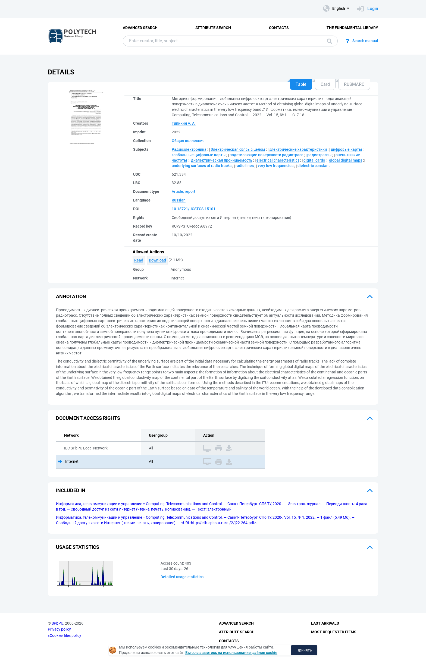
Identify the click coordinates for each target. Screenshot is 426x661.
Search (329, 41)
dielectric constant (313, 165)
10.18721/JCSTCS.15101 (193, 209)
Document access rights (88, 418)
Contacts (279, 28)
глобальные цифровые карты (198, 155)
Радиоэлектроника (189, 149)
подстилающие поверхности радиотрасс (266, 155)
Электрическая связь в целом (238, 149)
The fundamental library (352, 28)
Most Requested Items (333, 632)
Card (325, 84)
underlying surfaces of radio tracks (201, 165)
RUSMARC (354, 84)
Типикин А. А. (184, 123)
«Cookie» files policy (64, 635)
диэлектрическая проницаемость (221, 160)
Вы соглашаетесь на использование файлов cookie (231, 652)
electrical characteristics (277, 160)
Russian (179, 200)
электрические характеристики (298, 149)
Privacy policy (59, 629)
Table (301, 84)
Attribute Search (213, 28)
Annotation (71, 296)
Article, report (183, 191)
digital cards (314, 160)
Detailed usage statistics (182, 577)
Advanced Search (140, 28)
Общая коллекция (188, 141)
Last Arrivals (325, 623)
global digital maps (345, 160)
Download (157, 260)
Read (138, 260)
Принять (304, 650)
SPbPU (57, 623)
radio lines (245, 165)
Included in (70, 490)
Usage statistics (77, 547)
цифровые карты (346, 149)
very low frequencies (275, 165)
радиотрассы (319, 155)
